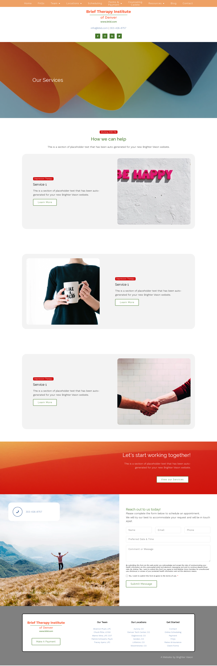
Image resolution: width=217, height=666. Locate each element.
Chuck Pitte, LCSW (102, 633)
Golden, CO (138, 639)
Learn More (45, 202)
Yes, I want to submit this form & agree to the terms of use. (153, 576)
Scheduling (95, 3)
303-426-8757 (118, 28)
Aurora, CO (139, 629)
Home (28, 3)
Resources (155, 3)
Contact (188, 3)
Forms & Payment (113, 3)
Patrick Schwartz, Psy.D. (102, 639)
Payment (173, 636)
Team (54, 3)
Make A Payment (46, 642)
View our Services (172, 479)
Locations (72, 3)
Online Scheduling (173, 633)
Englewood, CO (139, 636)
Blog (174, 3)
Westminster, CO (139, 646)
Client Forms (173, 646)
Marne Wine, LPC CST (102, 636)
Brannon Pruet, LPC (102, 629)
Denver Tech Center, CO (138, 633)
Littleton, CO (139, 643)
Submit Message (142, 584)
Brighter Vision (184, 657)
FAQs (41, 3)
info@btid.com (99, 28)
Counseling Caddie (135, 3)
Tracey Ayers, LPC (102, 643)
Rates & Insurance (173, 643)
